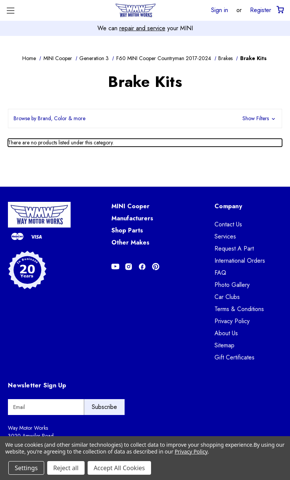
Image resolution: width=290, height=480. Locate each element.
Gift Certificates (234, 357)
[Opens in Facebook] (142, 267)
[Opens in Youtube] (115, 267)
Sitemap (224, 345)
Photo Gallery (232, 284)
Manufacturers (132, 218)
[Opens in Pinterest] (156, 267)
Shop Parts (127, 230)
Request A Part (234, 248)
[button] (145, 118)
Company (228, 206)
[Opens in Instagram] (129, 267)
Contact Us (228, 224)
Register (260, 10)
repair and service (142, 28)
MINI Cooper (130, 206)
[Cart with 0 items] (279, 10)
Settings (26, 468)
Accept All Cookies (119, 468)
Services (225, 236)
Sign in (219, 10)
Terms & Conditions (239, 309)
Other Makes (130, 242)
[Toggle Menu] (10, 10)
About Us (226, 333)
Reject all (66, 468)
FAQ (220, 272)
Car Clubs (227, 297)
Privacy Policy (232, 321)
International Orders (239, 260)
